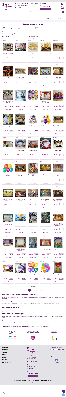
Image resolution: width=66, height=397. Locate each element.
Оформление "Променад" (20, 155)
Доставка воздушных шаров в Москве (22, 392)
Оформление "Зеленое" (8, 234)
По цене (13, 38)
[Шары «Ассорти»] (45, 279)
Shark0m (44, 3)
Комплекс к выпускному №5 (45, 261)
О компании (5, 359)
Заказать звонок (45, 8)
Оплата (4, 366)
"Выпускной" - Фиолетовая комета (20, 207)
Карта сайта (56, 374)
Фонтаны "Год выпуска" (58, 104)
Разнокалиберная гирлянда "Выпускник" (8, 104)
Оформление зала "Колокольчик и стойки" (20, 234)
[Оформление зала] (58, 72)
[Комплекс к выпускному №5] (45, 253)
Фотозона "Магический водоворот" (45, 234)
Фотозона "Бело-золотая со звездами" (8, 129)
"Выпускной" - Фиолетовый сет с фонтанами (8, 261)
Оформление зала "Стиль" (33, 155)
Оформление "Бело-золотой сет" (58, 54)
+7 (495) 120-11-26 (46, 6)
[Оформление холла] (58, 253)
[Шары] (33, 122)
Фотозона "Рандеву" (58, 155)
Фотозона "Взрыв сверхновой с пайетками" (33, 234)
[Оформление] (8, 47)
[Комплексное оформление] (8, 147)
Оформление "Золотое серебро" (20, 80)
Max (43, 5)
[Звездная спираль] (33, 253)
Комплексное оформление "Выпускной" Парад (7, 155)
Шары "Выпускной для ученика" (33, 129)
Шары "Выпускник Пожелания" (8, 181)
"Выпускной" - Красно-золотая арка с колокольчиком (46, 181)
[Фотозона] (20, 97)
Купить (11, 59)
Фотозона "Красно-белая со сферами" (45, 155)
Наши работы (5, 361)
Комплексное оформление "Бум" (45, 207)
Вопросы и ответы (6, 373)
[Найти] (48, 12)
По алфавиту (5, 38)
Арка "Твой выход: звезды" (33, 207)
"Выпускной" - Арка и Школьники (20, 181)
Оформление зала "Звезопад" (58, 80)
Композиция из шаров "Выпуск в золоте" (33, 54)
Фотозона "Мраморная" (20, 104)
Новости (4, 369)
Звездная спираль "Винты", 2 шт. (33, 261)
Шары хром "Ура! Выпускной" (33, 104)
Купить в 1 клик (8, 62)
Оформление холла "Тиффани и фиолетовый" (58, 261)
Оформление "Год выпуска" (8, 80)
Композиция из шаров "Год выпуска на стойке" (46, 54)
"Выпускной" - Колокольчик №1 (33, 181)
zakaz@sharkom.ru (20, 7)
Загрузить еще (33, 298)
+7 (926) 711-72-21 (33, 385)
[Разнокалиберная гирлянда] (8, 97)
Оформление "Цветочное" (46, 80)
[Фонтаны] (58, 97)
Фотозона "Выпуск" (8, 286)
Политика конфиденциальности (33, 394)
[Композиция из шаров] (33, 47)
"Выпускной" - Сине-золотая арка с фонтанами (58, 129)
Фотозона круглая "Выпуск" (20, 129)
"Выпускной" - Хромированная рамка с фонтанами (20, 261)
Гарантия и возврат (6, 374)
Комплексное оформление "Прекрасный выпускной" (58, 207)
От (5, 29)
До (14, 29)
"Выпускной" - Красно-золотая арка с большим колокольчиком (58, 234)
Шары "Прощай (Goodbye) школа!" (45, 129)
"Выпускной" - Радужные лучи (58, 181)
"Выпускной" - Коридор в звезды (20, 54)
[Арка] (33, 200)
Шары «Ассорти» (45, 286)
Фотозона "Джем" (20, 286)
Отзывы (4, 368)
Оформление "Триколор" (33, 80)
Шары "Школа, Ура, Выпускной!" (33, 286)
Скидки (4, 363)
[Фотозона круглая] (20, 122)
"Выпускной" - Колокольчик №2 (58, 286)
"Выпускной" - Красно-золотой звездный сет (46, 104)
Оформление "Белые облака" (8, 54)
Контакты (4, 371)
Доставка (4, 364)
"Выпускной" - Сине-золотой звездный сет (8, 207)
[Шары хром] (33, 97)
